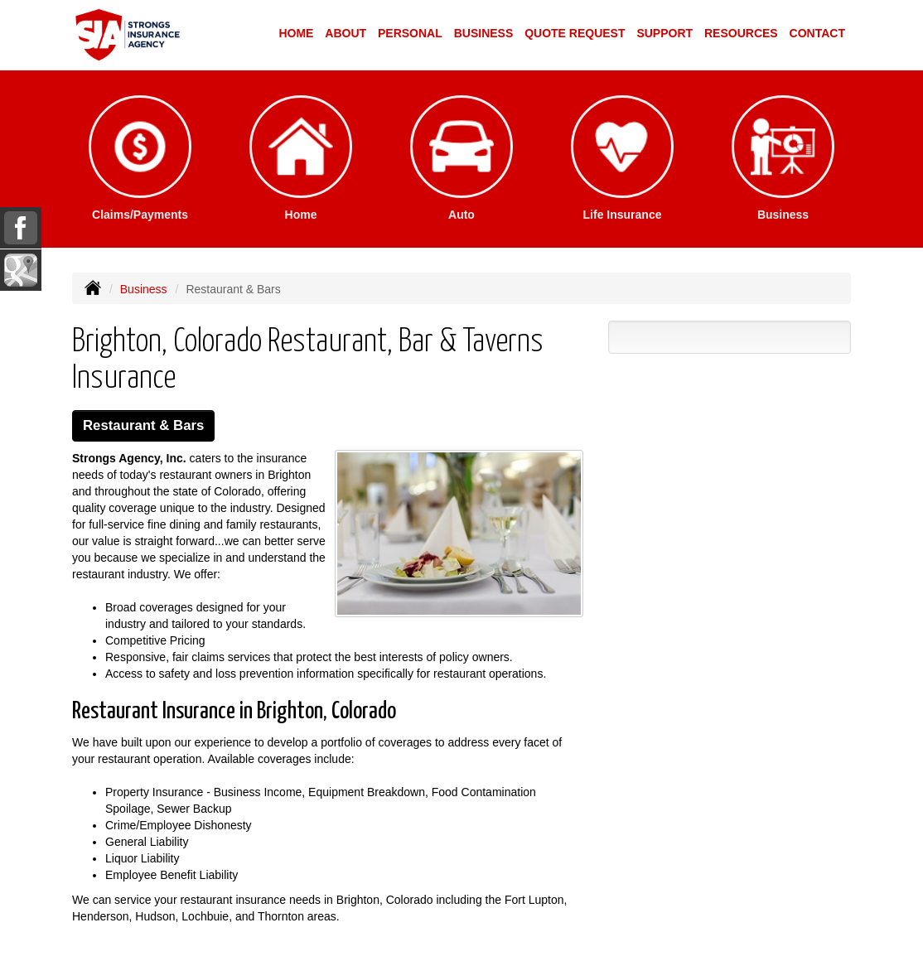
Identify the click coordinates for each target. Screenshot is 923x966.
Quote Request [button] (574, 33)
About (345, 33)
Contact (817, 33)
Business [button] (484, 33)
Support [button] (664, 33)
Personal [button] (410, 33)
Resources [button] (741, 33)
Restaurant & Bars (143, 425)
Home (295, 33)
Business (143, 289)
